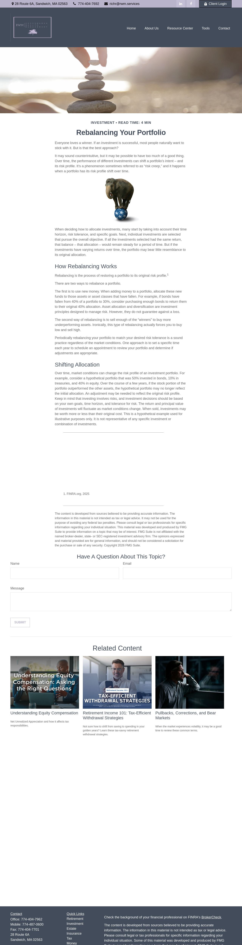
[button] (131, 28)
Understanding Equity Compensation (44, 713)
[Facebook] (191, 4)
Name (14, 563)
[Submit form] (20, 622)
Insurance (74, 933)
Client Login (215, 4)
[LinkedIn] (180, 4)
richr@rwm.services (122, 4)
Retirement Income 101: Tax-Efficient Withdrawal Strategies (117, 715)
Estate (71, 928)
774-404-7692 (85, 4)
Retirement (75, 919)
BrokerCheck (211, 917)
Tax (69, 938)
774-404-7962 (31, 919)
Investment (75, 924)
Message (17, 588)
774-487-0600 (32, 924)
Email (127, 563)
